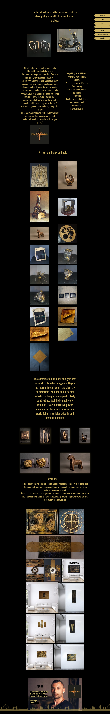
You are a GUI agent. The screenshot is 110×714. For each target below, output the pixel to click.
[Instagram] (38, 686)
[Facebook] (41, 686)
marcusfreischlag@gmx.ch (39, 696)
